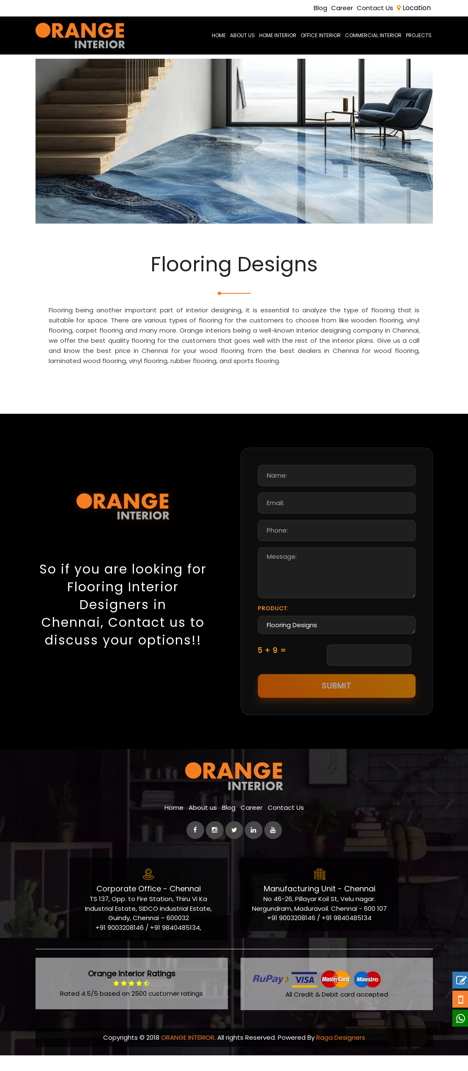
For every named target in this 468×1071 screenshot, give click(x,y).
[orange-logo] (81, 35)
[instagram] (215, 847)
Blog (320, 7)
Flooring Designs (337, 642)
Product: (273, 625)
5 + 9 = (272, 667)
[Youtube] (273, 847)
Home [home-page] (219, 35)
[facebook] (195, 847)
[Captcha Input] (369, 672)
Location (414, 8)
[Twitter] (234, 847)
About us (203, 824)
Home (173, 824)
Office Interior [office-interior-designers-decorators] (321, 35)
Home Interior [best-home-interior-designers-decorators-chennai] (277, 35)
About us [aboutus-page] (242, 35)
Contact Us (375, 7)
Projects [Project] (419, 35)
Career (342, 7)
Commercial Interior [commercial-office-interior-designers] (373, 35)
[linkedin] (254, 847)
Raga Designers (340, 1053)
